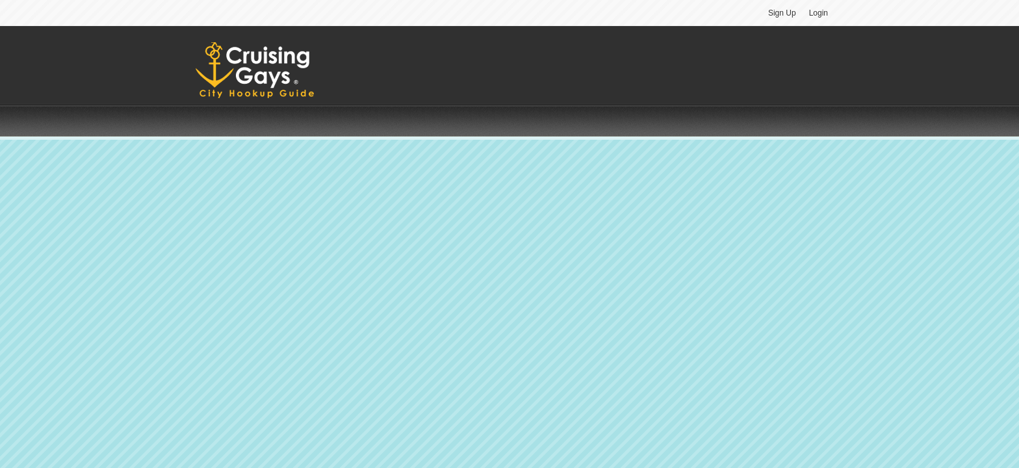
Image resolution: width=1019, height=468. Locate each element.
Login (818, 13)
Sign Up (782, 13)
